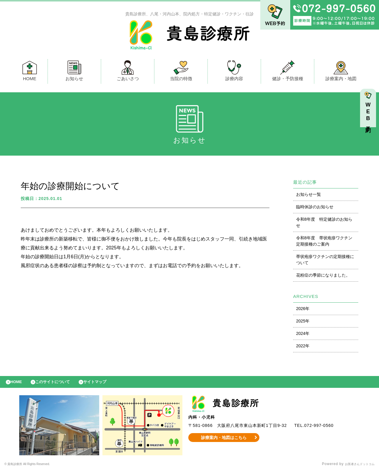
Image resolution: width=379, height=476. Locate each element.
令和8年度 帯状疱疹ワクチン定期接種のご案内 (324, 242)
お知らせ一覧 (308, 195)
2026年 (302, 310)
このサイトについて (60, 385)
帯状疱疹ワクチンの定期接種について (325, 261)
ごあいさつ (128, 72)
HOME (29, 72)
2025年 (302, 322)
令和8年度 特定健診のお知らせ (324, 223)
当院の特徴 (181, 72)
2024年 (302, 335)
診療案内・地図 (340, 72)
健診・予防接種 (287, 72)
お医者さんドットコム (355, 469)
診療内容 (234, 72)
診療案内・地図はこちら (224, 442)
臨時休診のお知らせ (314, 208)
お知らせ (74, 72)
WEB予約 (369, 116)
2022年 (302, 347)
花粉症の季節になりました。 (323, 276)
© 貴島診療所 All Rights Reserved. (35, 469)
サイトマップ (108, 385)
